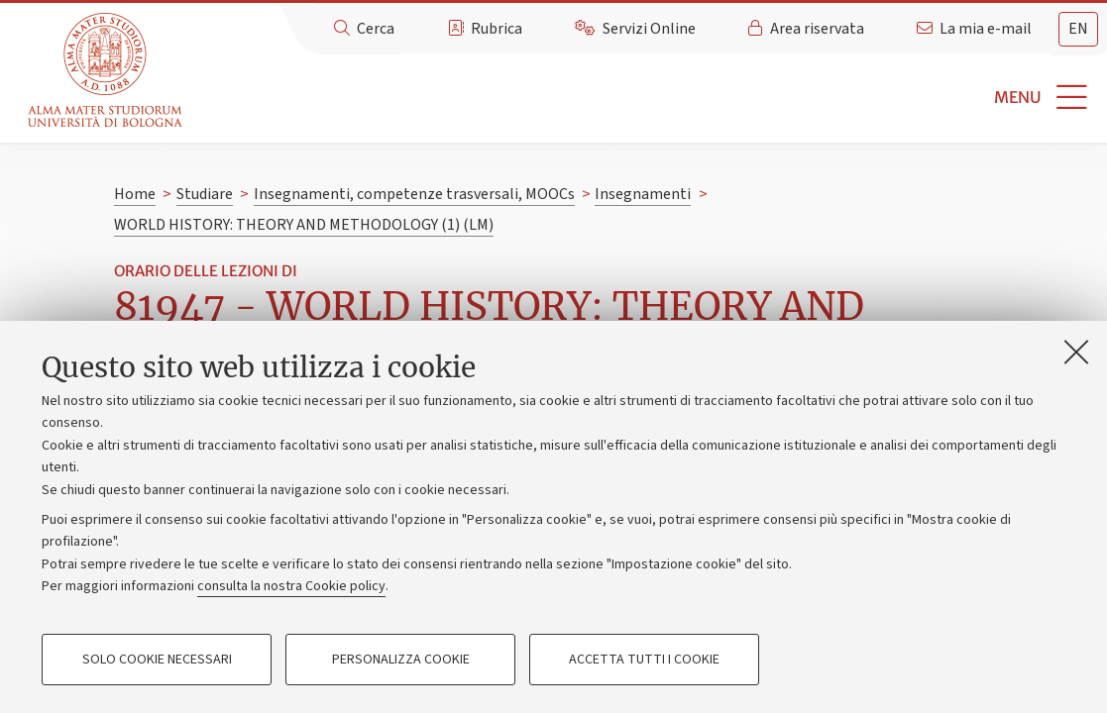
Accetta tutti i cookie (644, 659)
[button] (647, 97)
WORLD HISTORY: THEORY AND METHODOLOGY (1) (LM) (304, 225)
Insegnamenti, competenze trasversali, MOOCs (414, 194)
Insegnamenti (643, 194)
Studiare (204, 194)
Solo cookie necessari (157, 659)
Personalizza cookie (401, 659)
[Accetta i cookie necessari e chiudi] (1076, 351)
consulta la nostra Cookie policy (291, 586)
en (1078, 29)
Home (135, 194)
